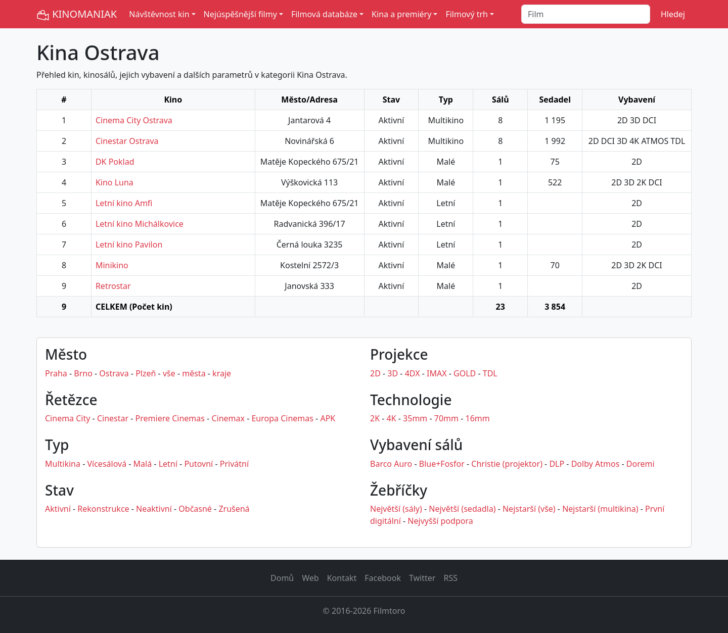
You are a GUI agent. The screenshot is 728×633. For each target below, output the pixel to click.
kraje (221, 373)
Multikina (62, 463)
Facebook (383, 577)
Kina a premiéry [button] (401, 14)
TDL (490, 373)
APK (327, 418)
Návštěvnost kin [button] (159, 14)
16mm (478, 418)
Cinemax (228, 418)
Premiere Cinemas (170, 418)
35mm (415, 418)
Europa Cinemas (282, 418)
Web (310, 577)
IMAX (437, 373)
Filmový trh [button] (466, 14)
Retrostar (113, 285)
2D (375, 373)
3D (392, 373)
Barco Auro (391, 463)
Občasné (195, 508)
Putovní (198, 463)
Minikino (112, 265)
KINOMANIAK (76, 14)
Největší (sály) (396, 508)
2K (375, 418)
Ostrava (113, 373)
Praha (56, 373)
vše (169, 373)
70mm (446, 418)
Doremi (640, 463)
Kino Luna (114, 182)
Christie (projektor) (506, 463)
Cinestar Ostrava (127, 141)
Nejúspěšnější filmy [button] (240, 14)
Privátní (234, 463)
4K (391, 418)
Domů (282, 577)
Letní (168, 463)
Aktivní (58, 508)
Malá (142, 463)
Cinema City (67, 418)
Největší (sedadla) (462, 508)
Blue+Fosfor (442, 463)
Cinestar (112, 418)
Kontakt (342, 577)
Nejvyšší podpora (440, 520)
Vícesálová (106, 463)
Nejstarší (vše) (529, 508)
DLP (556, 463)
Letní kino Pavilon (129, 244)
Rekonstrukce (103, 508)
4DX (412, 373)
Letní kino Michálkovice (140, 223)
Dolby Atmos (595, 463)
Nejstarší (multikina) (600, 508)
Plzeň (145, 373)
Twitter (422, 577)
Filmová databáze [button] (324, 14)
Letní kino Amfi (124, 203)
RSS (450, 577)
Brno (83, 373)
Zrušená (233, 508)
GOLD (464, 373)
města (193, 373)
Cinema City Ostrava (134, 120)
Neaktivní (154, 508)
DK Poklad (115, 161)
